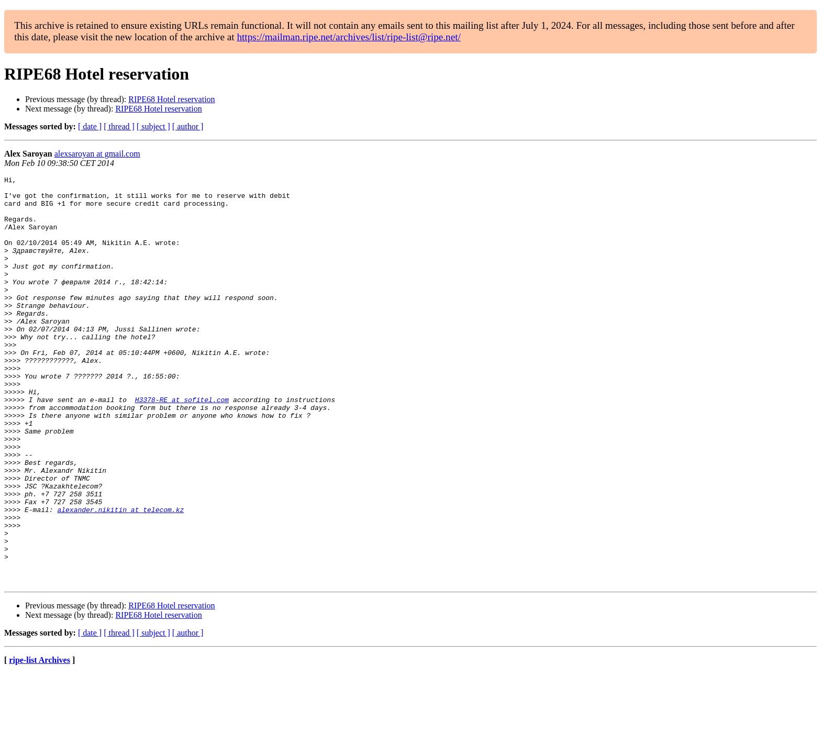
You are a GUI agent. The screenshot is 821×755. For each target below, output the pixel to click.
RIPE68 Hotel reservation (171, 99)
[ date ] (90, 126)
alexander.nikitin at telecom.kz (120, 577)
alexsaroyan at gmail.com (97, 153)
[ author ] (188, 126)
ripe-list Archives (39, 741)
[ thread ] (119, 126)
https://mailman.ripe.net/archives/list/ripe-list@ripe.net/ (348, 36)
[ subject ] (153, 126)
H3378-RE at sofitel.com (182, 445)
